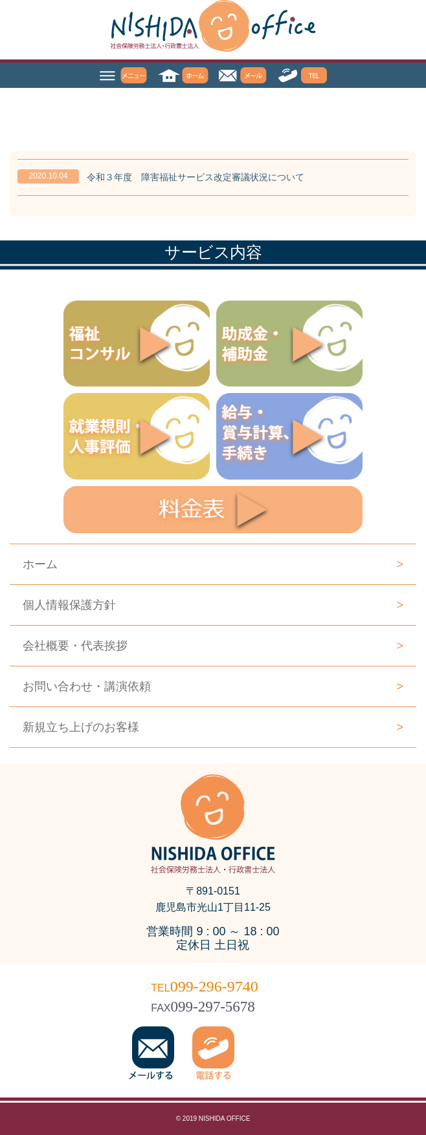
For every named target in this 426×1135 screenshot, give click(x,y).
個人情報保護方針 (213, 605)
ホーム (213, 564)
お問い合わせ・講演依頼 (213, 686)
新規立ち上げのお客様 (213, 727)
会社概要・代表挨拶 (213, 646)
